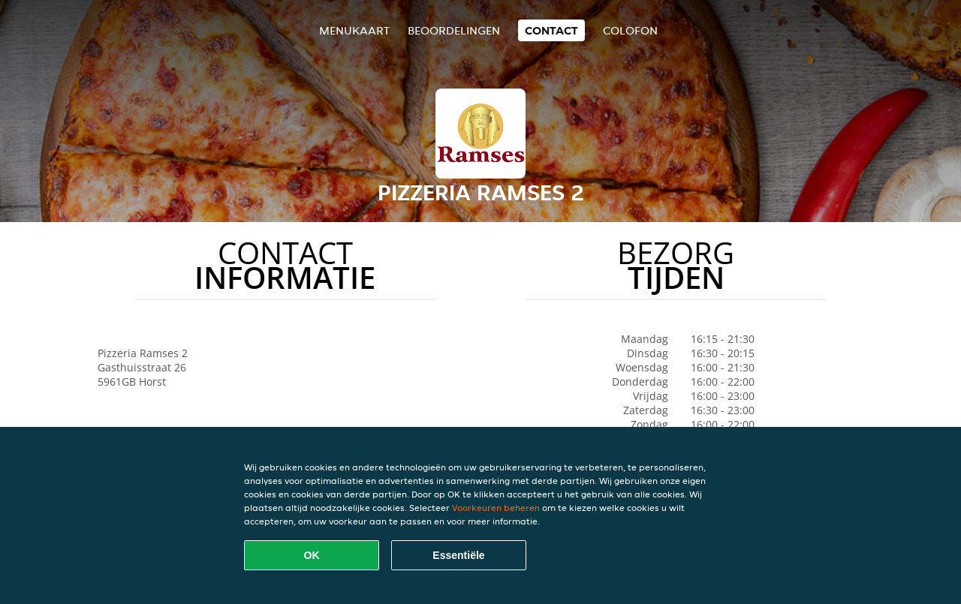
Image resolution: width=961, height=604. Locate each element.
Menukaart (354, 30)
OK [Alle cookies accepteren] (312, 555)
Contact (551, 30)
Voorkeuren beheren (496, 507)
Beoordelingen (454, 30)
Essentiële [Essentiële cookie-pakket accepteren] (458, 555)
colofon (630, 30)
